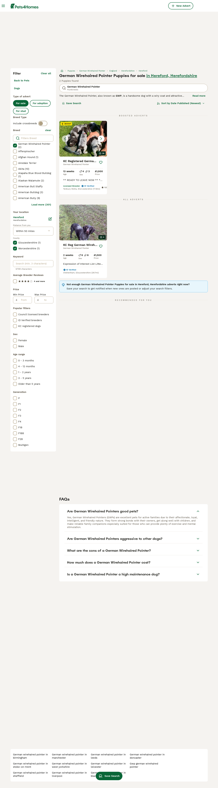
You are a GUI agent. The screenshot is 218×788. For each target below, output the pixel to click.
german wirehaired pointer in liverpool (69, 774)
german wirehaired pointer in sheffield (30, 774)
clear (48, 130)
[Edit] (50, 219)
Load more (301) (41, 204)
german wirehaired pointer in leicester (108, 765)
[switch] (42, 123)
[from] (24, 300)
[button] (83, 139)
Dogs (17, 88)
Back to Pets (21, 80)
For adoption (40, 103)
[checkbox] (15, 145)
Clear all (46, 73)
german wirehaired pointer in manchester (69, 756)
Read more (198, 95)
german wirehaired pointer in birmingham (30, 756)
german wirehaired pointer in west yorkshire (69, 765)
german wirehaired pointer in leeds (108, 756)
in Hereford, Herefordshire (171, 75)
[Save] (100, 162)
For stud (21, 111)
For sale (21, 103)
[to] (46, 300)
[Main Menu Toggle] (3, 6)
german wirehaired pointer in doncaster (147, 756)
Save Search (71, 103)
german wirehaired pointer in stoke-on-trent (30, 765)
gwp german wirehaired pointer (144, 765)
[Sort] (181, 103)
